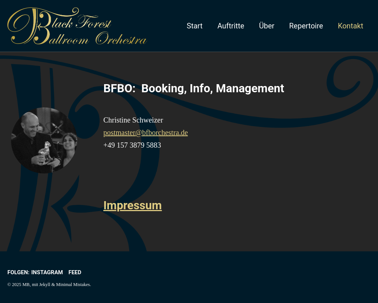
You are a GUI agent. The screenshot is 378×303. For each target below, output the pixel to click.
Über (267, 25)
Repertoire (306, 25)
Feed (74, 272)
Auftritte (230, 25)
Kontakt (350, 25)
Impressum (132, 205)
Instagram (47, 272)
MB (26, 284)
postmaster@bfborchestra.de (145, 132)
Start (195, 25)
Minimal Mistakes (73, 284)
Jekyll (44, 284)
